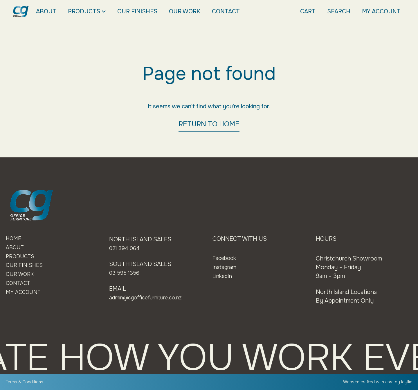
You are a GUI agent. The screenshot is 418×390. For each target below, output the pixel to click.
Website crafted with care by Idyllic (374, 382)
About (46, 11)
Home (14, 238)
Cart (308, 11)
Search (338, 11)
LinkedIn (223, 276)
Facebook (225, 258)
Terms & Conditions (27, 382)
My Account (381, 11)
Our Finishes (137, 11)
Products (87, 11)
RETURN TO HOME (209, 124)
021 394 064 (126, 248)
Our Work (184, 11)
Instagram (225, 267)
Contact (226, 11)
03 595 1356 (125, 272)
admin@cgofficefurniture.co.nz (151, 297)
